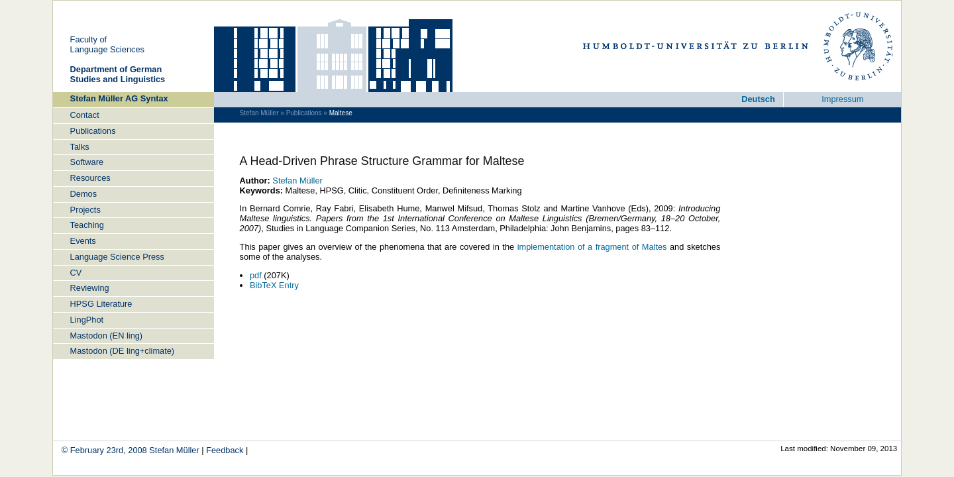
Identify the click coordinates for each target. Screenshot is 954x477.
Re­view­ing (89, 288)
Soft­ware (87, 162)
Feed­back (224, 450)
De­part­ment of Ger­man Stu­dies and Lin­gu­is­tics (118, 74)
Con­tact (84, 115)
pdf (256, 275)
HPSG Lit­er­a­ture (101, 304)
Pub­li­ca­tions (93, 131)
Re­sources (90, 178)
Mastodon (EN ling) (106, 336)
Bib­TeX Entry (274, 285)
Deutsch (758, 99)
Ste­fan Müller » (262, 113)
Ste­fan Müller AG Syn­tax (119, 98)
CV (76, 273)
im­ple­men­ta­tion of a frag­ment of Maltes (592, 247)
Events (83, 241)
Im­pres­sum (842, 99)
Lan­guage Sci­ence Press (117, 257)
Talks (79, 147)
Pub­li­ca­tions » (306, 113)
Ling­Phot (87, 320)
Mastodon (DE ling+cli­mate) (122, 351)
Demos (83, 194)
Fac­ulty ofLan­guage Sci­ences (107, 44)
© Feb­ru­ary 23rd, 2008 (106, 450)
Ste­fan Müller (297, 181)
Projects (85, 210)
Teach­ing (87, 225)
